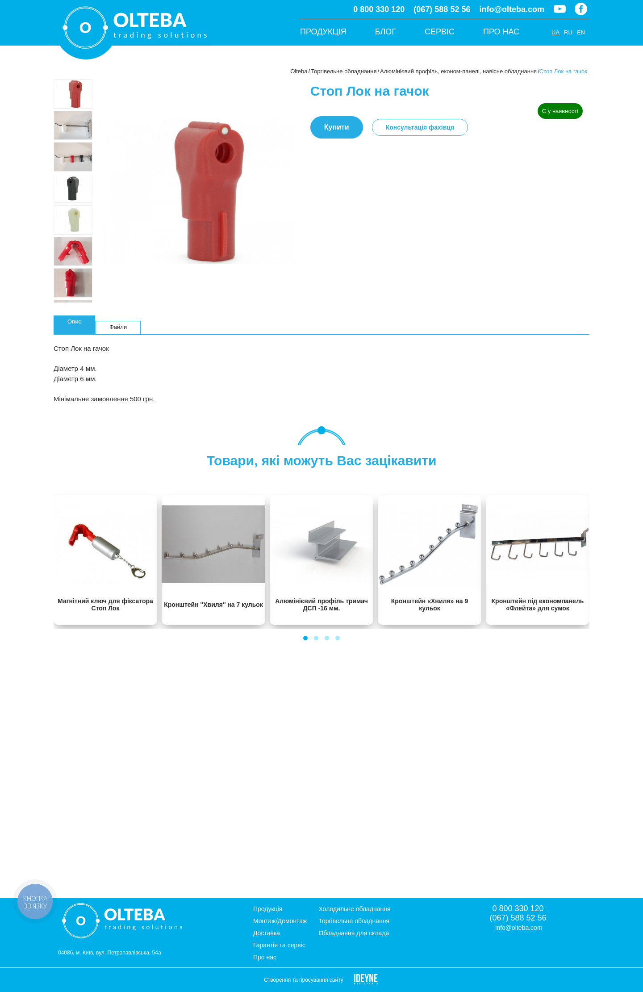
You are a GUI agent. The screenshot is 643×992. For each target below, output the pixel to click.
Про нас (501, 31)
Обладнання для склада (353, 933)
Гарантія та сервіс (279, 945)
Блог (385, 31)
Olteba (298, 71)
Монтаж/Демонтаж (280, 921)
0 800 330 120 (379, 9)
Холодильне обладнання (354, 908)
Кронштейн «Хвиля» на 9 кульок (429, 604)
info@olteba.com (511, 9)
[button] (305, 638)
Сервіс (440, 31)
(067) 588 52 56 (441, 9)
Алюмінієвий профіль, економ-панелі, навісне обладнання (458, 71)
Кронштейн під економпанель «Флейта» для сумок (538, 604)
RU (568, 32)
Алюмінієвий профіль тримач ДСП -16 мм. (321, 604)
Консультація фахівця (420, 127)
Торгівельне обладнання (343, 71)
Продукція (323, 31)
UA (555, 32)
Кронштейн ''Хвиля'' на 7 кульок (213, 604)
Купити (336, 127)
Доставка (266, 933)
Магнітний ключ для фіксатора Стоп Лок (105, 604)
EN (581, 32)
